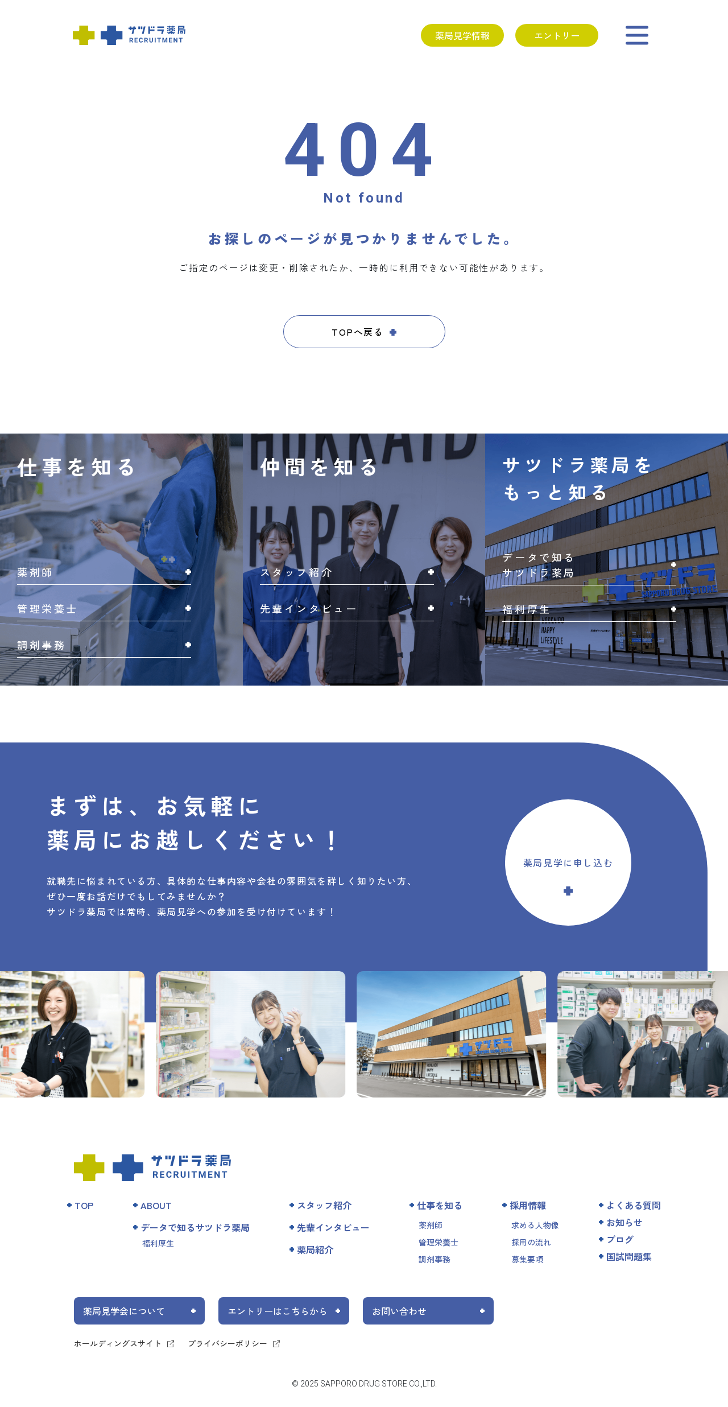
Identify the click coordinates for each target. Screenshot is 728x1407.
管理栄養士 (438, 1242)
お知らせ (624, 1222)
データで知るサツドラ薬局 (195, 1227)
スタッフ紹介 (324, 1205)
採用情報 (528, 1205)
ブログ (620, 1239)
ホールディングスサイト (118, 1343)
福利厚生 (158, 1243)
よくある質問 (633, 1205)
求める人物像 (535, 1225)
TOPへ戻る (358, 332)
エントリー (557, 35)
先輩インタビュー (333, 1227)
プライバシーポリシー (227, 1343)
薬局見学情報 (462, 35)
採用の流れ (531, 1242)
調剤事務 (434, 1259)
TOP (84, 1205)
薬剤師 (430, 1225)
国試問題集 (629, 1256)
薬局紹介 (315, 1249)
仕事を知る (439, 1205)
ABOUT (156, 1205)
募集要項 (527, 1259)
